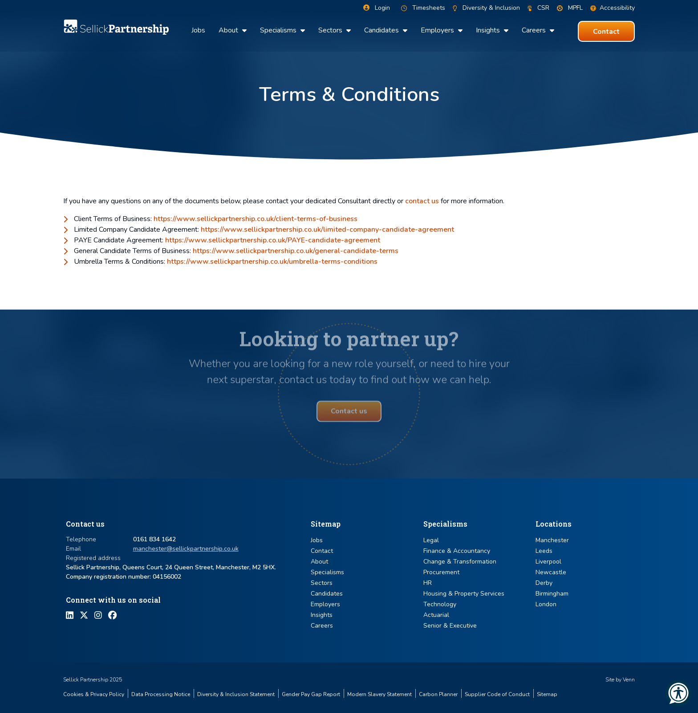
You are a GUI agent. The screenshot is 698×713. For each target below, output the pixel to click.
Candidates (382, 30)
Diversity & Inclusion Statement (236, 694)
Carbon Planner (438, 694)
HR (427, 583)
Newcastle (551, 572)
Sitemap (547, 694)
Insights (489, 30)
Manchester (552, 540)
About (229, 30)
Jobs (198, 30)
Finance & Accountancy (456, 551)
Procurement (441, 572)
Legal (431, 540)
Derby (544, 583)
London (546, 604)
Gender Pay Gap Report (311, 694)
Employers (438, 30)
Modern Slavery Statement (379, 694)
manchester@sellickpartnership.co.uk (186, 548)
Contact (322, 551)
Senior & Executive (450, 625)
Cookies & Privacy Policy (93, 694)
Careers (535, 30)
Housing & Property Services (463, 593)
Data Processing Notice (160, 694)
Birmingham (552, 593)
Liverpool (548, 561)
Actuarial (436, 615)
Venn (629, 679)
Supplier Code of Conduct (497, 694)
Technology (439, 604)
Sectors (331, 30)
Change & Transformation (459, 561)
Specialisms (279, 30)
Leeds (544, 551)
